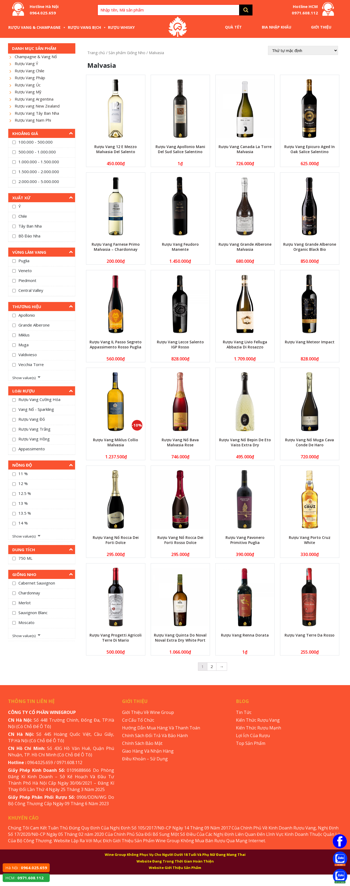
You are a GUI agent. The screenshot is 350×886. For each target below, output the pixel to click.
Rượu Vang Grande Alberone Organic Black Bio (309, 247)
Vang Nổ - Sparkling (36, 409)
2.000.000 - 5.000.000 (38, 181)
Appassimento (31, 448)
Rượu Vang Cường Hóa (39, 399)
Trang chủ (96, 52)
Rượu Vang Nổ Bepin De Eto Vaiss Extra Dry (245, 442)
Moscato (26, 622)
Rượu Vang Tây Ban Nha (37, 113)
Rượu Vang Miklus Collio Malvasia (115, 442)
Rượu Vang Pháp (30, 77)
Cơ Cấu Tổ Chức (138, 720)
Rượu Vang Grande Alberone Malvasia (245, 247)
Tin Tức (243, 712)
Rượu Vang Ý (26, 63)
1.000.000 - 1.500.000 (38, 161)
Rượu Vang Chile (29, 70)
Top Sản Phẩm (250, 743)
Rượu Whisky (121, 27)
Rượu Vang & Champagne (37, 27)
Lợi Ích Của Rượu (253, 735)
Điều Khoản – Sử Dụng (145, 759)
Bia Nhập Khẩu (276, 27)
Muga (23, 344)
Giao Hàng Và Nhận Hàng (148, 751)
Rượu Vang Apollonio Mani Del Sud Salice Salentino (180, 149)
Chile (22, 216)
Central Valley (30, 290)
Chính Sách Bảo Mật (142, 743)
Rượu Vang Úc (28, 85)
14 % (23, 523)
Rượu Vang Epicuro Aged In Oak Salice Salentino (309, 149)
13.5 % (24, 513)
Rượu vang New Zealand (37, 106)
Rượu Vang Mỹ (28, 91)
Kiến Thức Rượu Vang (258, 720)
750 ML (25, 558)
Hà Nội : (26, 867)
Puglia (23, 260)
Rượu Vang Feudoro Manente (180, 247)
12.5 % (24, 493)
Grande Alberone (34, 325)
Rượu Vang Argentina (34, 99)
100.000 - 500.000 (35, 142)
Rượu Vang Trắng (34, 429)
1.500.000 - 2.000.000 (38, 171)
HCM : (24, 877)
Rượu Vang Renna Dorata (245, 635)
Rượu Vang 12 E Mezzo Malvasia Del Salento (115, 149)
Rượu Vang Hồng (34, 439)
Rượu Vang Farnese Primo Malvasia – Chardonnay (116, 247)
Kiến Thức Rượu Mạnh (258, 728)
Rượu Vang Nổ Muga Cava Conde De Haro (309, 442)
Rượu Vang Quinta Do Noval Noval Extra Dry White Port (180, 638)
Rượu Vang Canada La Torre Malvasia (245, 149)
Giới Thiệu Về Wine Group (148, 712)
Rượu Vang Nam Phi (33, 120)
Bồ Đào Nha (29, 236)
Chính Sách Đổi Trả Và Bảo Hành (155, 735)
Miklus (24, 334)
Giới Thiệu (321, 27)
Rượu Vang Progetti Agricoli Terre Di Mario (116, 638)
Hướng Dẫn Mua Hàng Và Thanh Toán (161, 728)
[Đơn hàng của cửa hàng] (303, 50)
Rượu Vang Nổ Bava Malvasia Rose (180, 442)
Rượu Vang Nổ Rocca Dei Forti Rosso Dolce (180, 540)
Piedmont (27, 280)
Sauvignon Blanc (33, 612)
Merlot (24, 602)
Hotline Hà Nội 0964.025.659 (44, 9)
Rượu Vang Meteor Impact (310, 341)
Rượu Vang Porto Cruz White (309, 540)
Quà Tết (233, 27)
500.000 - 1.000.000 (37, 151)
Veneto (25, 270)
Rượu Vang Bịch (87, 27)
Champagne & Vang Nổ (36, 56)
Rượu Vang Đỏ (31, 419)
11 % (23, 473)
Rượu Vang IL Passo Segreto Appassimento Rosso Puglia (116, 344)
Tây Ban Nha (30, 226)
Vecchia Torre (31, 364)
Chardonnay (29, 592)
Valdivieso (27, 354)
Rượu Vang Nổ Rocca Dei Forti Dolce (116, 540)
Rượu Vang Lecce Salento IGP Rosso (180, 344)
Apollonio (26, 315)
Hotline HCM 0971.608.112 (305, 9)
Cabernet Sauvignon (36, 583)
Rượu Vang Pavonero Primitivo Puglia (245, 540)
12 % (23, 483)
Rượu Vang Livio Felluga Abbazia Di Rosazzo (245, 344)
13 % (23, 503)
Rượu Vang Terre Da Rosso (310, 635)
